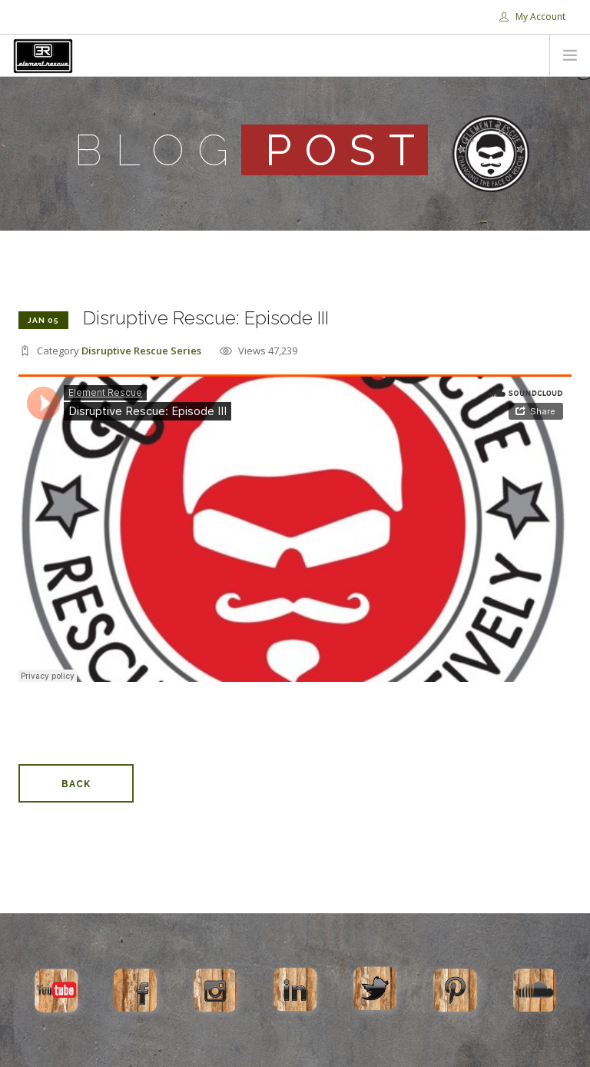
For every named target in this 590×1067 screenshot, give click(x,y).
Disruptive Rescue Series (141, 350)
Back (76, 784)
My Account (532, 16)
